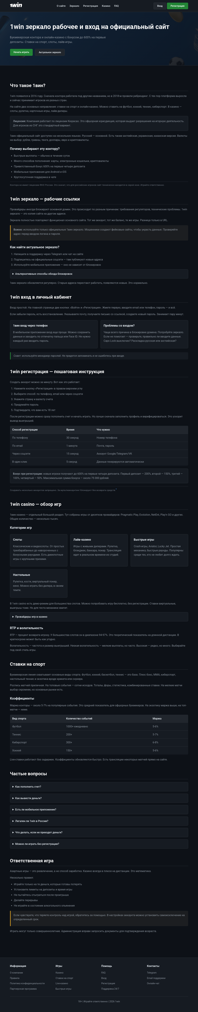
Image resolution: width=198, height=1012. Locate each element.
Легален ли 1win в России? (31, 821)
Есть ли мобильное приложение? (35, 809)
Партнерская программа (23, 988)
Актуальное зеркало (50, 52)
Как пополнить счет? (28, 786)
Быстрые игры (63, 988)
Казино (106, 5)
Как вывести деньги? (28, 798)
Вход (160, 6)
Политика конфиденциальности (27, 983)
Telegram (152, 972)
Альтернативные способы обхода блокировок (43, 273)
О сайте (61, 5)
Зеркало (74, 5)
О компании (16, 972)
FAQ (116, 5)
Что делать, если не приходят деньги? (38, 832)
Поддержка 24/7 (110, 988)
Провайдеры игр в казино (31, 616)
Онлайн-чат (153, 983)
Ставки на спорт (64, 978)
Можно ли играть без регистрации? (37, 843)
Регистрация (90, 5)
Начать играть (21, 52)
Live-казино (62, 983)
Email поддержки (156, 978)
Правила (14, 978)
